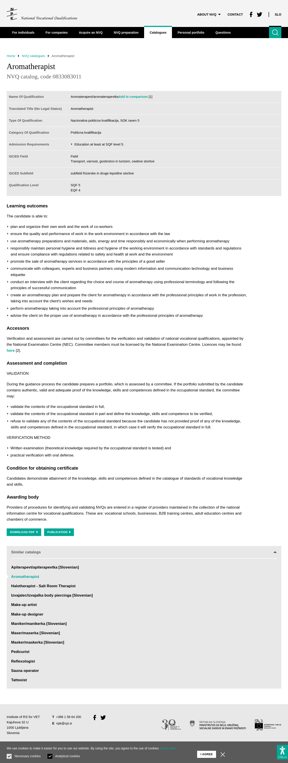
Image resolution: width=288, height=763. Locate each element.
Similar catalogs (144, 552)
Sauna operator (25, 671)
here (11, 350)
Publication (60, 532)
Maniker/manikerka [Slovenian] (39, 624)
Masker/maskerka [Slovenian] (37, 643)
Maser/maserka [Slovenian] (35, 634)
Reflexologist (23, 662)
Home (11, 56)
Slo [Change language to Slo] (277, 13)
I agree (206, 752)
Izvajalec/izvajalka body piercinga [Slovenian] (52, 596)
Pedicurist (20, 652)
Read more (168, 748)
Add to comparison (133, 96)
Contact (234, 13)
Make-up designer (27, 615)
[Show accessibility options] (282, 751)
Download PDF (24, 532)
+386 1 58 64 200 (69, 718)
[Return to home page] (42, 13)
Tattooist (19, 681)
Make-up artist (24, 605)
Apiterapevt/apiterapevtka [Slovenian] (45, 568)
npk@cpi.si (64, 724)
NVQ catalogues (35, 56)
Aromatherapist (25, 577)
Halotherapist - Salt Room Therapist (43, 587)
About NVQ (206, 13)
